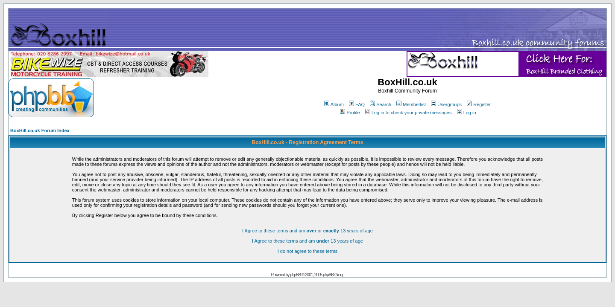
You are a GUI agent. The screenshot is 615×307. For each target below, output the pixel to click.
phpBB (295, 274)
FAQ (357, 104)
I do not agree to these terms (308, 251)
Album (334, 104)
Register (479, 104)
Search (380, 104)
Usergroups (446, 104)
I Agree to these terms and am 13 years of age (307, 240)
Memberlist (411, 104)
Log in (466, 112)
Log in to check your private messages (408, 112)
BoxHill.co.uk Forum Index (40, 130)
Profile (350, 112)
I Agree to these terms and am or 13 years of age (307, 230)
